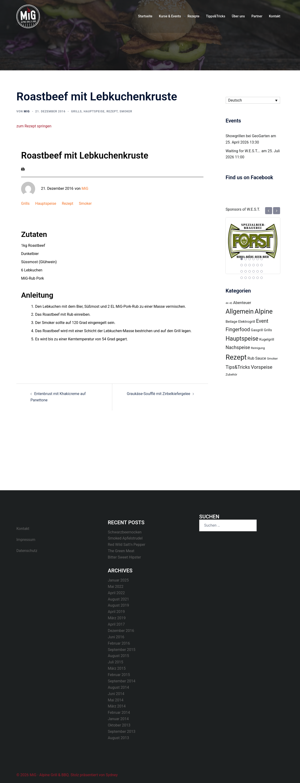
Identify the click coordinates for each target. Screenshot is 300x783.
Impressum (25, 539)
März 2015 (117, 668)
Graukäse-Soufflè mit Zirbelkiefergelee (158, 394)
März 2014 (117, 706)
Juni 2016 (116, 637)
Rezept (112, 111)
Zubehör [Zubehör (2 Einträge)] (231, 374)
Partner (256, 16)
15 (249, 271)
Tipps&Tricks (215, 16)
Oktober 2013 (119, 725)
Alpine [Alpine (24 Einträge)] (264, 311)
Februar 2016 (119, 643)
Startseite (145, 16)
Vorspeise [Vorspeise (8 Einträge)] (261, 367)
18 (261, 271)
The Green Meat (121, 551)
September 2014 (121, 681)
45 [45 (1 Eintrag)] (230, 303)
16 (253, 271)
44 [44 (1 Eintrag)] (227, 303)
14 (245, 271)
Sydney (112, 775)
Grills (76, 111)
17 (257, 271)
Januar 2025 (118, 580)
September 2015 (121, 649)
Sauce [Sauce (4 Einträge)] (260, 358)
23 (257, 278)
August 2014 (118, 687)
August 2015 (118, 656)
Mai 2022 (116, 586)
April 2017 (116, 624)
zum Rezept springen (33, 126)
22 (253, 278)
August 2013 (118, 738)
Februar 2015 (119, 675)
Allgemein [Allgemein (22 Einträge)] (240, 311)
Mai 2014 (116, 700)
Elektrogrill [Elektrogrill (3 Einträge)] (246, 321)
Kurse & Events (170, 16)
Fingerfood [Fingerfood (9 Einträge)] (238, 329)
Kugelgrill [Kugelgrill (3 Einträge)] (266, 339)
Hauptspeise (94, 111)
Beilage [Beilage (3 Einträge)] (231, 321)
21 (249, 278)
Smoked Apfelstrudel (125, 538)
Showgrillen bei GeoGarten (248, 136)
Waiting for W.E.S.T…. (243, 151)
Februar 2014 (119, 712)
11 (257, 265)
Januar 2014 (118, 719)
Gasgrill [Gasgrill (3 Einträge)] (257, 330)
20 (245, 278)
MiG (27, 111)
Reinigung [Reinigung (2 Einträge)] (258, 348)
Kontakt (274, 16)
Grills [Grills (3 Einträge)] (268, 330)
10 (253, 265)
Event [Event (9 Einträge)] (262, 321)
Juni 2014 (116, 694)
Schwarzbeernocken (125, 532)
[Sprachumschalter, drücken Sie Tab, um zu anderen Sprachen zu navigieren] (253, 100)
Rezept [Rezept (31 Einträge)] (236, 357)
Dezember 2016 (121, 630)
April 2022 (116, 593)
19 (241, 278)
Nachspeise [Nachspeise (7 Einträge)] (238, 347)
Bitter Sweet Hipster (124, 557)
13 (241, 271)
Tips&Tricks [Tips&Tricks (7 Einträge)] (238, 367)
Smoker (126, 111)
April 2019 (116, 611)
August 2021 (118, 599)
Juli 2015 (115, 662)
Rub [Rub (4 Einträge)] (251, 358)
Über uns (238, 16)
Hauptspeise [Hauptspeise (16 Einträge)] (242, 338)
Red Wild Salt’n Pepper (126, 544)
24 (261, 278)
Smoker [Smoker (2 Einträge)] (272, 358)
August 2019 (118, 605)
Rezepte (193, 16)
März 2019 (117, 618)
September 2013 (121, 731)
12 (261, 265)
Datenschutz (26, 550)
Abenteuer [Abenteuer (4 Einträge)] (242, 302)
